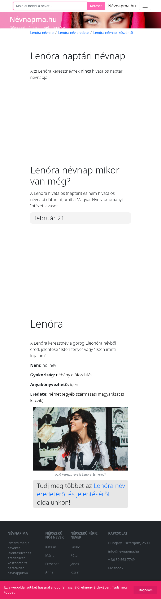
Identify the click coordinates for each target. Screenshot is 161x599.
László (75, 547)
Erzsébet (52, 564)
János (74, 564)
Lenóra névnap (42, 32)
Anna (49, 572)
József (75, 572)
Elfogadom (145, 590)
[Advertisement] (80, 125)
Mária (49, 555)
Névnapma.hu (122, 6)
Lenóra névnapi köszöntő (113, 32)
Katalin (50, 547)
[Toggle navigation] (145, 6)
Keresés (96, 6)
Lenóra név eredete (73, 32)
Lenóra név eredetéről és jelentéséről (81, 489)
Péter (74, 555)
